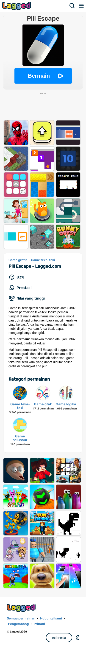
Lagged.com (22, 608)
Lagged (17, 6)
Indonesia (59, 638)
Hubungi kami (51, 618)
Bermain (39, 76)
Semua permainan (21, 618)
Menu (81, 5)
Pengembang (18, 624)
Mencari (72, 5)
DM (78, 637)
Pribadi (39, 624)
